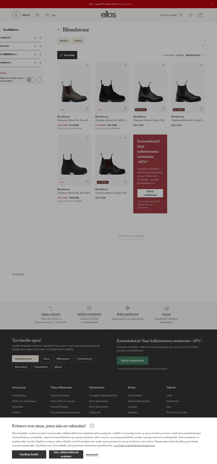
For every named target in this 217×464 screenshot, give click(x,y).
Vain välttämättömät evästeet (66, 454)
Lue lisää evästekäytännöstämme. (134, 445)
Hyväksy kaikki (29, 454)
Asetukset (92, 454)
